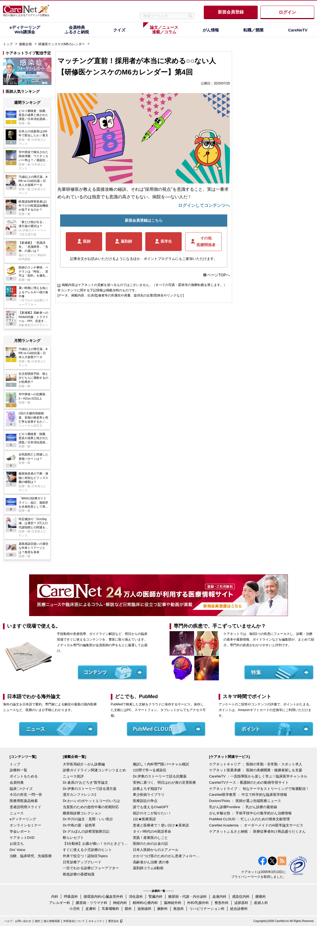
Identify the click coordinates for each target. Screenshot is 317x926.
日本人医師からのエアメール (155, 850)
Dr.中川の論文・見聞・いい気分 (88, 819)
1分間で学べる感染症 (149, 770)
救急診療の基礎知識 (78, 874)
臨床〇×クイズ (21, 789)
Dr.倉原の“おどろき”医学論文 (85, 782)
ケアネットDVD (22, 838)
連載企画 (25, 44)
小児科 (74, 909)
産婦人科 (261, 903)
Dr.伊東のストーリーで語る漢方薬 (89, 789)
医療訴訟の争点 (145, 801)
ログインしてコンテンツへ (204, 205)
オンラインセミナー (25, 825)
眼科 (128, 909)
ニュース (17, 813)
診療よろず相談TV (147, 789)
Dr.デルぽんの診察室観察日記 (86, 831)
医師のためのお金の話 (150, 844)
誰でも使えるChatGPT (150, 807)
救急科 (178, 909)
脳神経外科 (172, 903)
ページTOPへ (218, 275)
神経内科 (120, 903)
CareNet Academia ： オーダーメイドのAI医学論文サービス (256, 825)
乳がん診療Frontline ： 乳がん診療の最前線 (243, 807)
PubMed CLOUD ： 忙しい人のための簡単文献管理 (249, 819)
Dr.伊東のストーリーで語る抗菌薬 (160, 776)
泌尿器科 (241, 903)
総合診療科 (239, 909)
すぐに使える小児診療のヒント (87, 850)
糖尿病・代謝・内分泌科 (187, 897)
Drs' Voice (17, 850)
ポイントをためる (24, 776)
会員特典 (17, 782)
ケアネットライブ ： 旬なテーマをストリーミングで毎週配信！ (259, 789)
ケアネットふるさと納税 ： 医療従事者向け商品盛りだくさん (257, 831)
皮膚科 (90, 909)
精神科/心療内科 (145, 903)
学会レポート (20, 831)
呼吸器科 (71, 897)
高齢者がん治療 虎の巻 (151, 862)
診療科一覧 (18, 770)
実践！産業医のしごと (150, 838)
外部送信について (74, 921)
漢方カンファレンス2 (79, 795)
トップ (8, 44)
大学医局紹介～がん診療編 (84, 764)
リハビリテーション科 (207, 909)
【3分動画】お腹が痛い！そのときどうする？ (96, 844)
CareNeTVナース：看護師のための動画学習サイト (249, 782)
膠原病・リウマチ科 (91, 903)
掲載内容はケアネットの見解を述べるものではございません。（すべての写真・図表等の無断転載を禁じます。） (144, 285)
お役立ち (17, 844)
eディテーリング (23, 819)
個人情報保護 (52, 921)
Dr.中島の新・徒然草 (79, 825)
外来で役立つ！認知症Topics (85, 856)
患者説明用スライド (25, 807)
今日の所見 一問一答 (26, 795)
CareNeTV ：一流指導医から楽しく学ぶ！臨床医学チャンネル (258, 776)
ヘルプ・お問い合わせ (17, 921)
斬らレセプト (73, 838)
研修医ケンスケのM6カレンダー (61, 44)
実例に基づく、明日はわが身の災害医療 (164, 782)
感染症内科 (241, 897)
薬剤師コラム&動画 (148, 868)
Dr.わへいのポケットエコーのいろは (91, 801)
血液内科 (219, 897)
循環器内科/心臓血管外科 (103, 897)
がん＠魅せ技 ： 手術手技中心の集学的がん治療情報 (250, 813)
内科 (54, 897)
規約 (37, 921)
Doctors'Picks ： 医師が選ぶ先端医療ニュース (245, 801)
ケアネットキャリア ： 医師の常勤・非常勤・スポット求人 (255, 764)
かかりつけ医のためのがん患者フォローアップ (166, 856)
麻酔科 (162, 909)
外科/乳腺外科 (198, 903)
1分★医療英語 (144, 819)
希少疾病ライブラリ (148, 795)
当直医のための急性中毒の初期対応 (91, 807)
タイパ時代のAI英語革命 (152, 831)
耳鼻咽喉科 (110, 909)
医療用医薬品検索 (24, 801)
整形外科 (222, 903)
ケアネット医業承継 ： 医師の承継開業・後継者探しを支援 (255, 770)
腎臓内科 (156, 897)
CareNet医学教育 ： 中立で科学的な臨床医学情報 (248, 795)
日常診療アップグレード (82, 862)
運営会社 (113, 921)
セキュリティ (96, 921)
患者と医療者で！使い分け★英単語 (161, 825)
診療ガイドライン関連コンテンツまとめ (94, 770)
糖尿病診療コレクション (82, 813)
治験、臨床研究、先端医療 (31, 856)
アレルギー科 (59, 903)
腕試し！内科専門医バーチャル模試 (161, 764)
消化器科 (136, 897)
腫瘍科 (260, 897)
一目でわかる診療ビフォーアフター (91, 868)
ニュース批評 (73, 776)
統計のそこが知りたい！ (152, 813)
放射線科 (144, 909)
